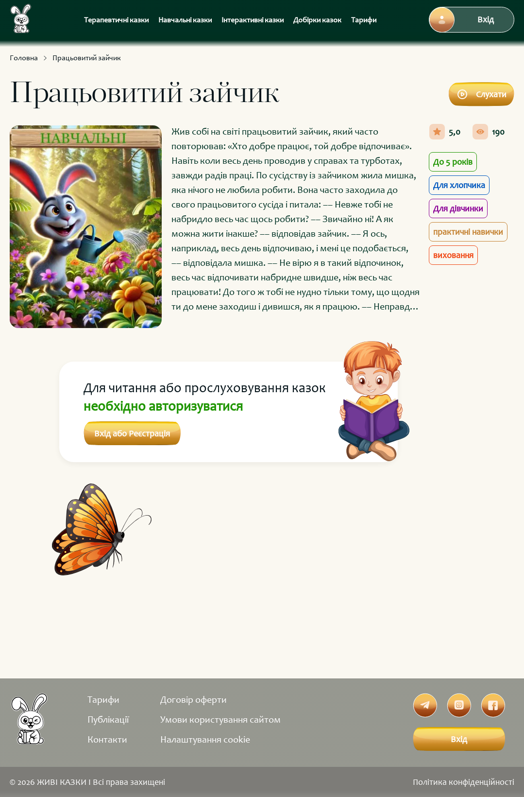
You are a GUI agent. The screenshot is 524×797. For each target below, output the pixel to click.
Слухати (481, 94)
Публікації (108, 719)
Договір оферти (193, 699)
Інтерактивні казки (252, 19)
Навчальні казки (185, 19)
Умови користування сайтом (220, 719)
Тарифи (363, 19)
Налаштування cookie (205, 739)
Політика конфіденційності (463, 782)
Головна (24, 57)
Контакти (107, 739)
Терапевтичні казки (116, 19)
